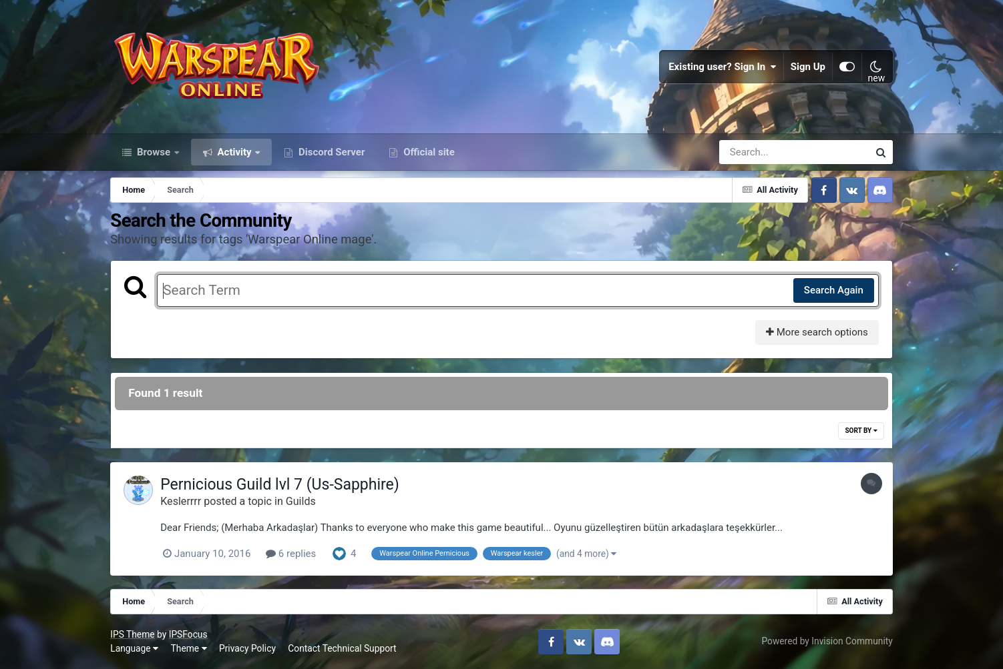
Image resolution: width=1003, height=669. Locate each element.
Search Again (833, 290)
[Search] (756, 152)
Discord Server (330, 152)
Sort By (861, 430)
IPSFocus (188, 634)
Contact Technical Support (342, 648)
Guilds (301, 501)
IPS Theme (132, 634)
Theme (189, 648)
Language (134, 648)
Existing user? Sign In (722, 67)
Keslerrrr (180, 501)
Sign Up (808, 67)
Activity (234, 152)
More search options (817, 332)
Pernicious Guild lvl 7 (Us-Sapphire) (279, 485)
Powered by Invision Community (826, 641)
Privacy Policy (247, 648)
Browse (153, 152)
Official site (427, 152)
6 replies (291, 554)
